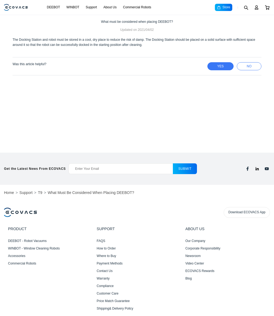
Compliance (105, 286)
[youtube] (267, 169)
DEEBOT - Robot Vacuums (27, 241)
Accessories (16, 256)
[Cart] (267, 7)
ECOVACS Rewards (199, 271)
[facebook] (247, 169)
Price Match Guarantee (113, 301)
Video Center (194, 263)
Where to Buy (106, 256)
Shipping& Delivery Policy (115, 308)
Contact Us (104, 271)
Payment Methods (110, 263)
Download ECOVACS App (246, 212)
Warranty (103, 278)
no (249, 66)
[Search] (246, 7)
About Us (109, 7)
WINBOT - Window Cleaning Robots (34, 248)
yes (220, 66)
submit (184, 169)
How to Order (106, 248)
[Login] (256, 7)
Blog (188, 278)
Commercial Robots (137, 7)
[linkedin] (257, 169)
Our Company (195, 241)
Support (91, 7)
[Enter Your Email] (120, 168)
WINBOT (72, 7)
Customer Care (107, 293)
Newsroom (193, 256)
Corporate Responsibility (202, 248)
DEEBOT (53, 7)
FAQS (101, 241)
